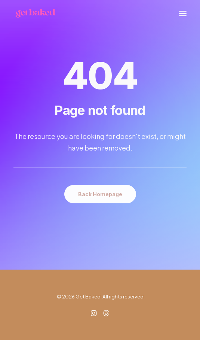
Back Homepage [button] (100, 194)
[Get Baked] (35, 13)
